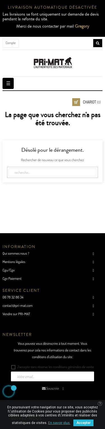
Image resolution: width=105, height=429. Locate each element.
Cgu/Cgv (9, 270)
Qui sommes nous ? (16, 253)
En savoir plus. (59, 423)
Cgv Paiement (12, 278)
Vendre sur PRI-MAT (16, 314)
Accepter (83, 423)
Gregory (82, 26)
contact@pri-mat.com (17, 305)
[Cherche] (52, 172)
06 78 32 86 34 (13, 297)
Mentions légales (14, 261)
